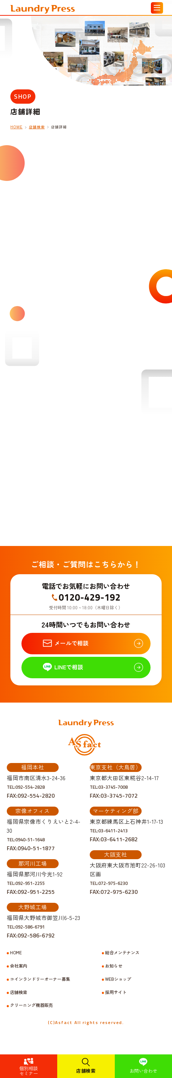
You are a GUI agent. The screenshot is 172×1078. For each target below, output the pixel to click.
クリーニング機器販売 (31, 1014)
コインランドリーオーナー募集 (40, 988)
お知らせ (113, 975)
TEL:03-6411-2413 (114, 839)
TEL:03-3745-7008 (114, 796)
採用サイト (116, 1001)
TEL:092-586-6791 (31, 935)
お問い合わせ (143, 1070)
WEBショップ (118, 988)
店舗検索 (86, 1070)
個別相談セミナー (28, 1071)
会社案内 (18, 975)
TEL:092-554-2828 (31, 796)
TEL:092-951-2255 (31, 892)
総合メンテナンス (122, 962)
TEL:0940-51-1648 (31, 848)
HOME (16, 127)
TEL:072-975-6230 (114, 892)
